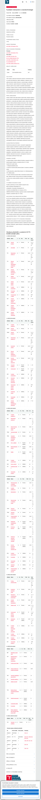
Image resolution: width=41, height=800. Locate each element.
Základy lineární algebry (12, 283)
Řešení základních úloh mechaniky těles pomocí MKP (15, 711)
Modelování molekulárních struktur (13, 523)
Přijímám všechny (21, 790)
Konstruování (13, 368)
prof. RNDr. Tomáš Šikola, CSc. (12, 59)
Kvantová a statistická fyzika (13, 591)
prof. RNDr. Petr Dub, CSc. (11, 56)
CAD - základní (13, 442)
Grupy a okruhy (14, 464)
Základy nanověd (14, 681)
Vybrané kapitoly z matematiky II (13, 601)
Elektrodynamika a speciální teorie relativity (14, 484)
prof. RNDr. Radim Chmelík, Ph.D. (12, 63)
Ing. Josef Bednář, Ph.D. (11, 61)
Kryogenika (13, 557)
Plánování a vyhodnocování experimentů (13, 596)
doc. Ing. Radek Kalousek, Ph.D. (12, 58)
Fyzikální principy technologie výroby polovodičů (13, 628)
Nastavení (20, 796)
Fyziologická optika (14, 703)
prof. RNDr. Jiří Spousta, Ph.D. (12, 46)
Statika (12, 452)
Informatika (13, 247)
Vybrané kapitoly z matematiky (13, 314)
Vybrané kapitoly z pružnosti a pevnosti (14, 570)
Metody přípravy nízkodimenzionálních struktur (15, 691)
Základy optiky (13, 605)
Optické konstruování (15, 698)
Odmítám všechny (20, 793)
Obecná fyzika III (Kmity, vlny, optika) (14, 428)
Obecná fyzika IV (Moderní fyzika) (13, 502)
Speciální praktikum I (15, 679)
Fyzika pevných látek (15, 663)
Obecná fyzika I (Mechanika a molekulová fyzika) (13, 264)
